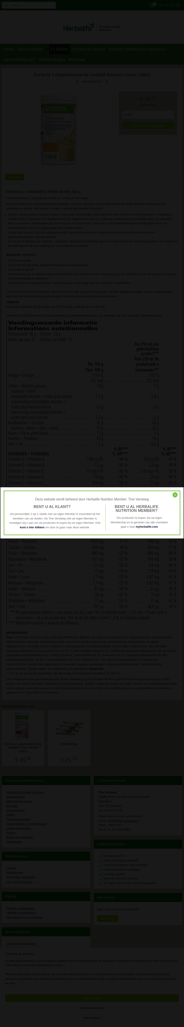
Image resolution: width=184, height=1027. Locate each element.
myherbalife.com (147, 527)
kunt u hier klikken (32, 527)
